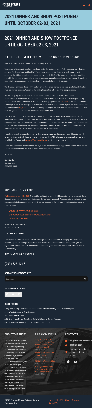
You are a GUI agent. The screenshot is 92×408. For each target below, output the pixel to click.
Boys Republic (25, 107)
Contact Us (53, 403)
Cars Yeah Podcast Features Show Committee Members (27, 322)
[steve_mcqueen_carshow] (11, 4)
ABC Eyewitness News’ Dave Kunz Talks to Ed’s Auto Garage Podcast (32, 319)
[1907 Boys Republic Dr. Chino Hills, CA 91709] (67, 352)
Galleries (75, 400)
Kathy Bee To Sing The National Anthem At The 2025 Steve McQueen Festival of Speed (40, 309)
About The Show (62, 400)
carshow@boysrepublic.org (36, 140)
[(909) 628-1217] (67, 345)
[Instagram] (19, 294)
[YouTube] (13, 294)
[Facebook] (7, 294)
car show (64, 101)
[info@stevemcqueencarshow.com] (67, 341)
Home (51, 400)
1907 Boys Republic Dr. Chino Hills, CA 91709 (78, 352)
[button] (83, 5)
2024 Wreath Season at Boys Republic (20, 312)
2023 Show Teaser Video (14, 315)
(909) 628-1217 (76, 345)
